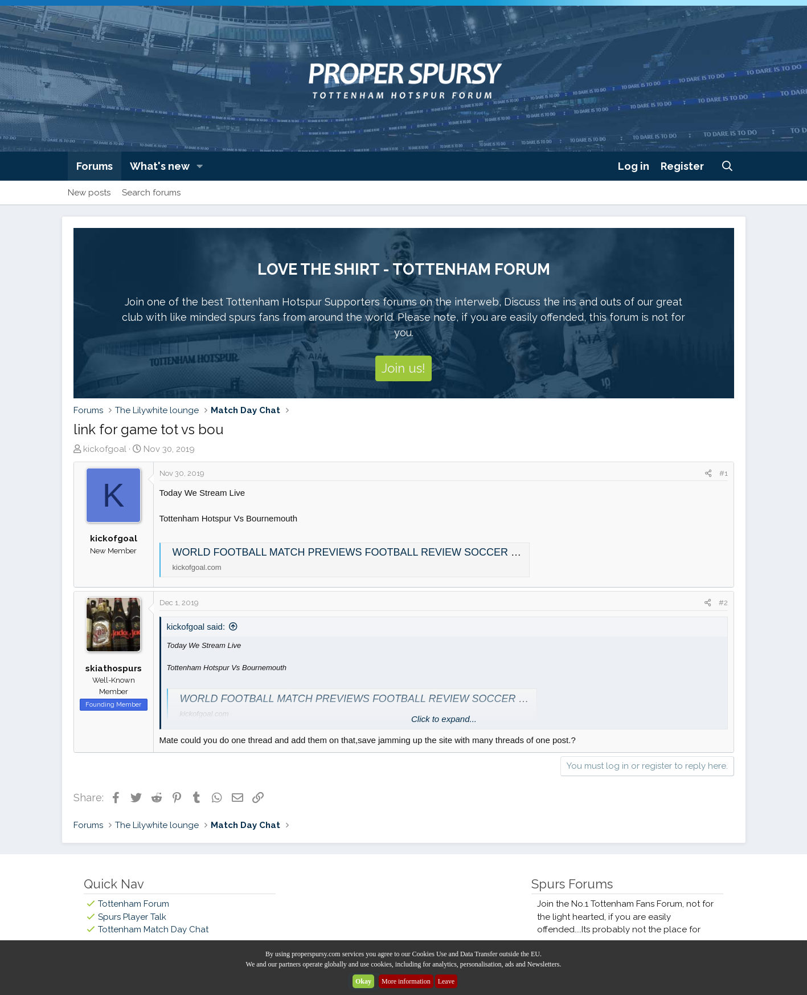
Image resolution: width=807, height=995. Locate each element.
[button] (199, 166)
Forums (94, 166)
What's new (160, 166)
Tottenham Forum (133, 904)
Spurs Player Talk (132, 917)
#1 (723, 473)
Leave (446, 981)
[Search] (727, 166)
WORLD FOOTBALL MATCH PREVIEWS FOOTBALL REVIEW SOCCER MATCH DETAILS (382, 552)
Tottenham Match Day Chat (153, 929)
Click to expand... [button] (444, 719)
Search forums (151, 192)
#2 (723, 602)
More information (406, 981)
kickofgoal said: (196, 626)
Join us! (403, 368)
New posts (89, 192)
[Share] (708, 473)
